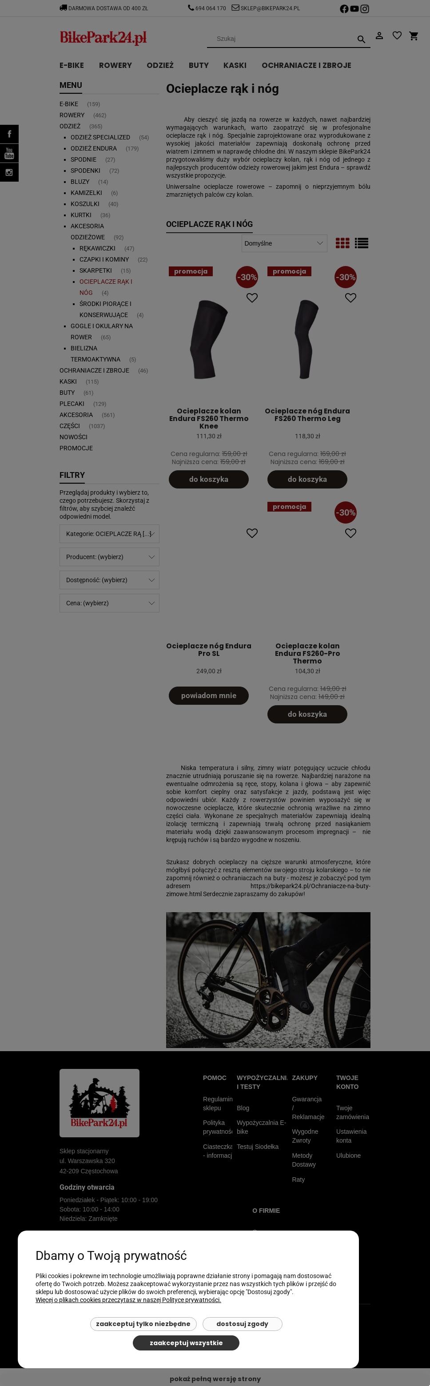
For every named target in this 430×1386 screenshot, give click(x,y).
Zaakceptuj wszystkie (186, 1342)
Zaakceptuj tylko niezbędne (143, 1323)
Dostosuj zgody (242, 1323)
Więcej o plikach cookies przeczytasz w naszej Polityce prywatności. (128, 1299)
